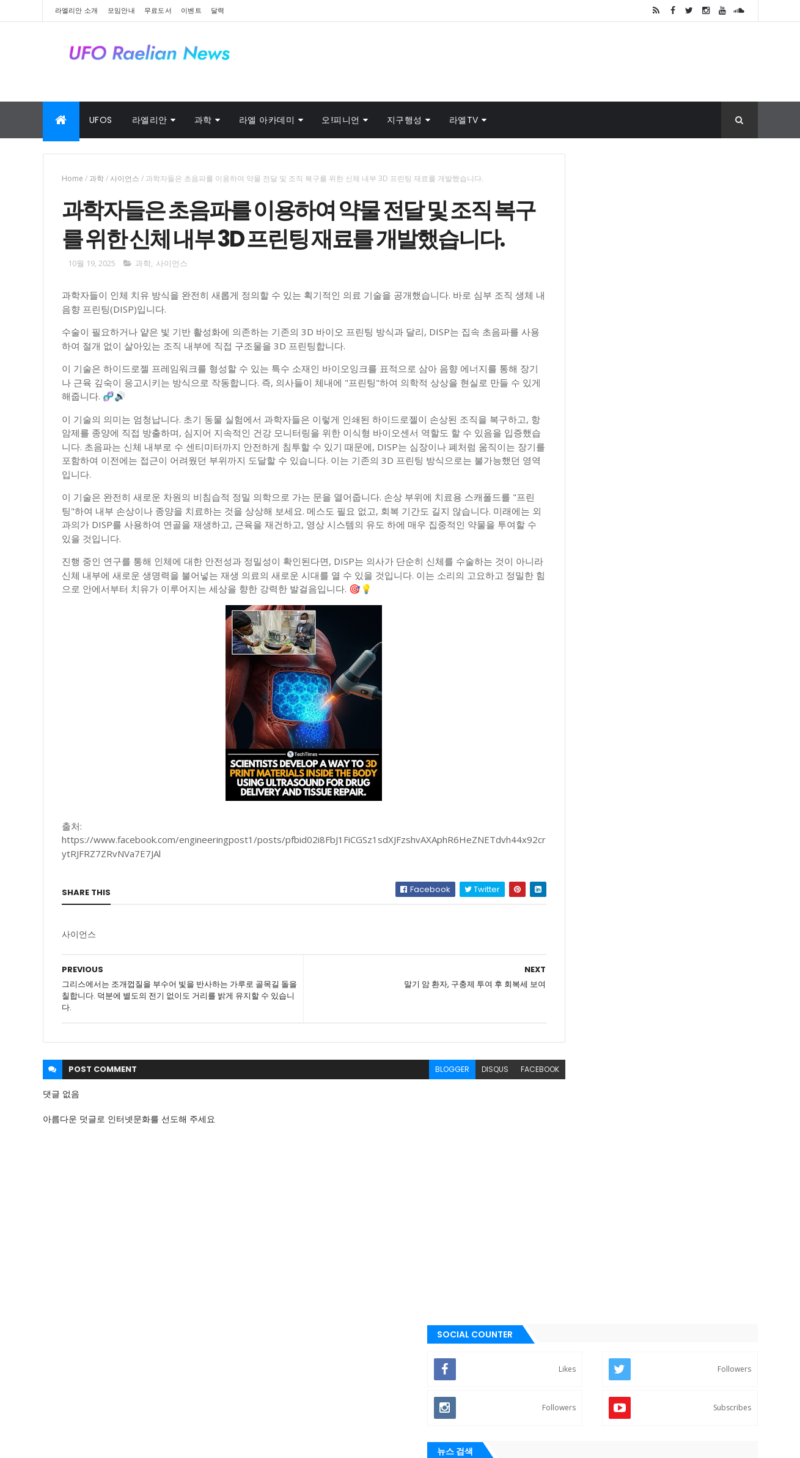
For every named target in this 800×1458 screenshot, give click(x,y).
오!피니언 (340, 120)
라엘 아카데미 (267, 120)
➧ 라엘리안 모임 (576, 643)
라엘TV (464, 120)
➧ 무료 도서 (567, 683)
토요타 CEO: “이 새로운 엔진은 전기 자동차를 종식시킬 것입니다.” (673, 516)
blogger (399, 1109)
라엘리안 (149, 120)
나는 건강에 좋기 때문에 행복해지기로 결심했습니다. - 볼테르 (673, 367)
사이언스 (124, 178)
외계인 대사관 (144, 1395)
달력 (218, 10)
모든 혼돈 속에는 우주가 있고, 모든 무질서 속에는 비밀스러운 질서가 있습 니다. (671, 417)
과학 (203, 120)
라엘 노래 (85, 1395)
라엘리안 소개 (76, 10)
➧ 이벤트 (562, 724)
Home (72, 178)
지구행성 (404, 120)
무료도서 (158, 10)
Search (731, 307)
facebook (487, 1109)
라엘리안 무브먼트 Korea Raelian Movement (612, 1214)
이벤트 (191, 10)
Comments (702, 825)
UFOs (100, 120)
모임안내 (121, 10)
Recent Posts (591, 825)
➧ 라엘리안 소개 (576, 603)
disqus (441, 1109)
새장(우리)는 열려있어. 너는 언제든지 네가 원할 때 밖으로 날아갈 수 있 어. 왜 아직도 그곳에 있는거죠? (673, 473)
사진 (193, 1395)
